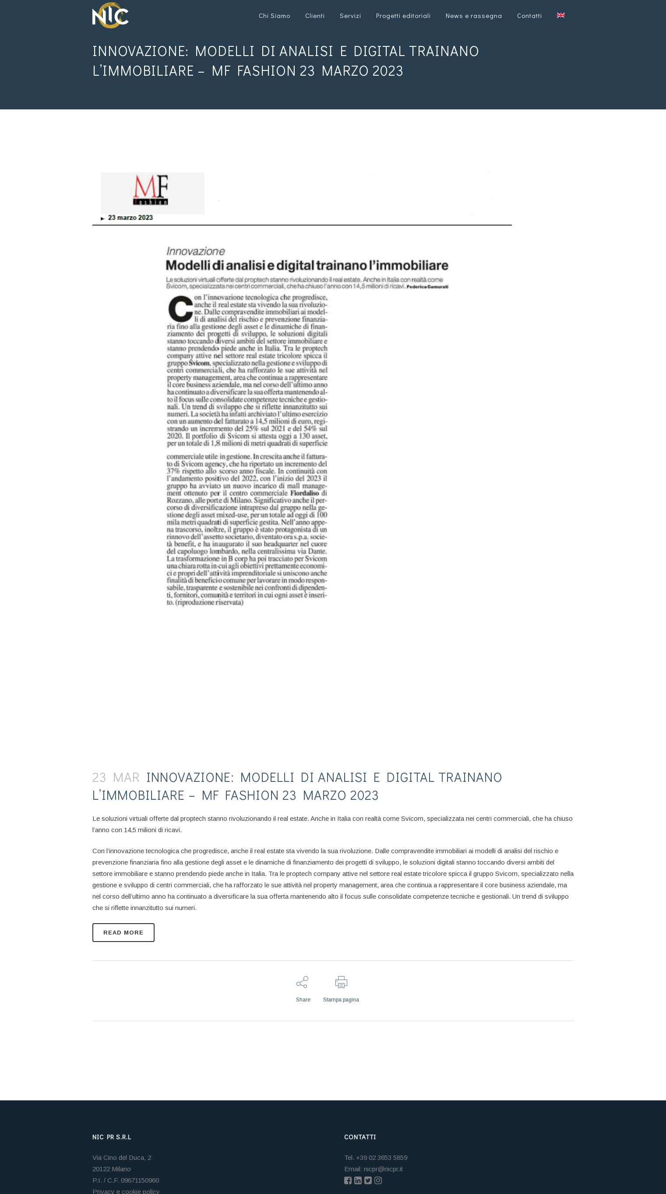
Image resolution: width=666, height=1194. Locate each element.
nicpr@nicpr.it (383, 1169)
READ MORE (123, 932)
